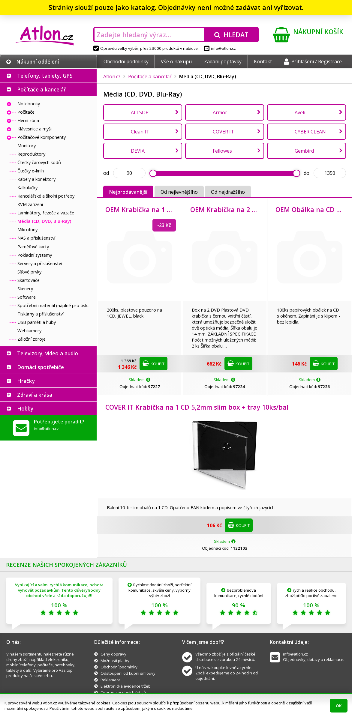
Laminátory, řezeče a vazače (45, 213)
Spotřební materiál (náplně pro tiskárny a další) (55, 305)
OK (338, 705)
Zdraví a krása (34, 394)
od (106, 173)
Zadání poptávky (223, 61)
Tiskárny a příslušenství (40, 314)
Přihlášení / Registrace (313, 61)
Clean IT (140, 131)
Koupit (153, 363)
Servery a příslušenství (39, 263)
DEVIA (138, 151)
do (306, 173)
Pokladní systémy (34, 255)
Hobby (25, 408)
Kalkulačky (27, 187)
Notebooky (28, 103)
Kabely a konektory (36, 179)
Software (26, 297)
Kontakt (263, 61)
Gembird (304, 151)
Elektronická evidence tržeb (126, 686)
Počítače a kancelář (41, 89)
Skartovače (28, 280)
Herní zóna (28, 120)
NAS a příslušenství (36, 238)
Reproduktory (31, 154)
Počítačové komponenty (41, 137)
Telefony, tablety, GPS (45, 75)
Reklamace (111, 680)
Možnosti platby (115, 660)
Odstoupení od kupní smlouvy (128, 673)
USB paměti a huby (36, 322)
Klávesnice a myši (34, 129)
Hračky (26, 380)
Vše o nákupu (176, 61)
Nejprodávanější (128, 192)
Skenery (25, 288)
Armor (220, 112)
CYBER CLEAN (310, 131)
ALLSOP (140, 112)
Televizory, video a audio (47, 353)
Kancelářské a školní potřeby (45, 196)
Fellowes (222, 151)
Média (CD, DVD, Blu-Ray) (44, 221)
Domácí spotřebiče (40, 367)
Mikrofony (27, 229)
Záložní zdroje (31, 339)
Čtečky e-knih (30, 171)
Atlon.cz (112, 76)
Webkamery (29, 330)
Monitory (26, 145)
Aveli (300, 112)
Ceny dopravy (113, 654)
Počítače (26, 112)
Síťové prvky (29, 272)
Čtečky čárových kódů (39, 162)
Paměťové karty (33, 246)
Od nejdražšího (228, 192)
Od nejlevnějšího (179, 192)
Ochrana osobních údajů (123, 692)
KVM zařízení (30, 204)
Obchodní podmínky (126, 61)
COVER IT (223, 131)
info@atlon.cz (220, 48)
